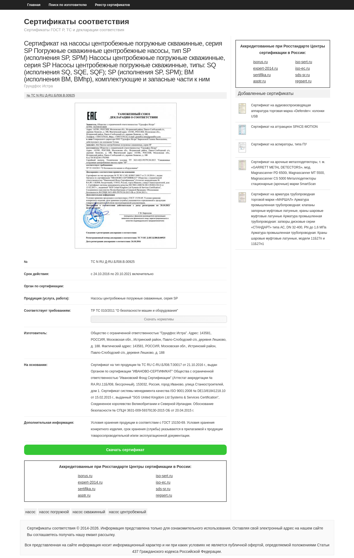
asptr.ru (84, 495)
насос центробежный (127, 512)
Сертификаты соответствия (76, 21)
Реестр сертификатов (112, 5)
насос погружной (54, 512)
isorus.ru (85, 476)
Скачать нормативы (159, 319)
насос (30, 512)
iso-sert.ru (164, 476)
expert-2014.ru (90, 482)
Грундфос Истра (38, 86)
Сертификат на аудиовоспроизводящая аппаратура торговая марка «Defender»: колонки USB (287, 110)
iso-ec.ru (163, 482)
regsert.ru (164, 495)
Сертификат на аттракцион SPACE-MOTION (284, 127)
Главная (34, 5)
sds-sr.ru (163, 489)
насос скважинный (89, 512)
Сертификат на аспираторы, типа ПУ (279, 144)
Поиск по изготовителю (68, 5)
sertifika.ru (86, 489)
